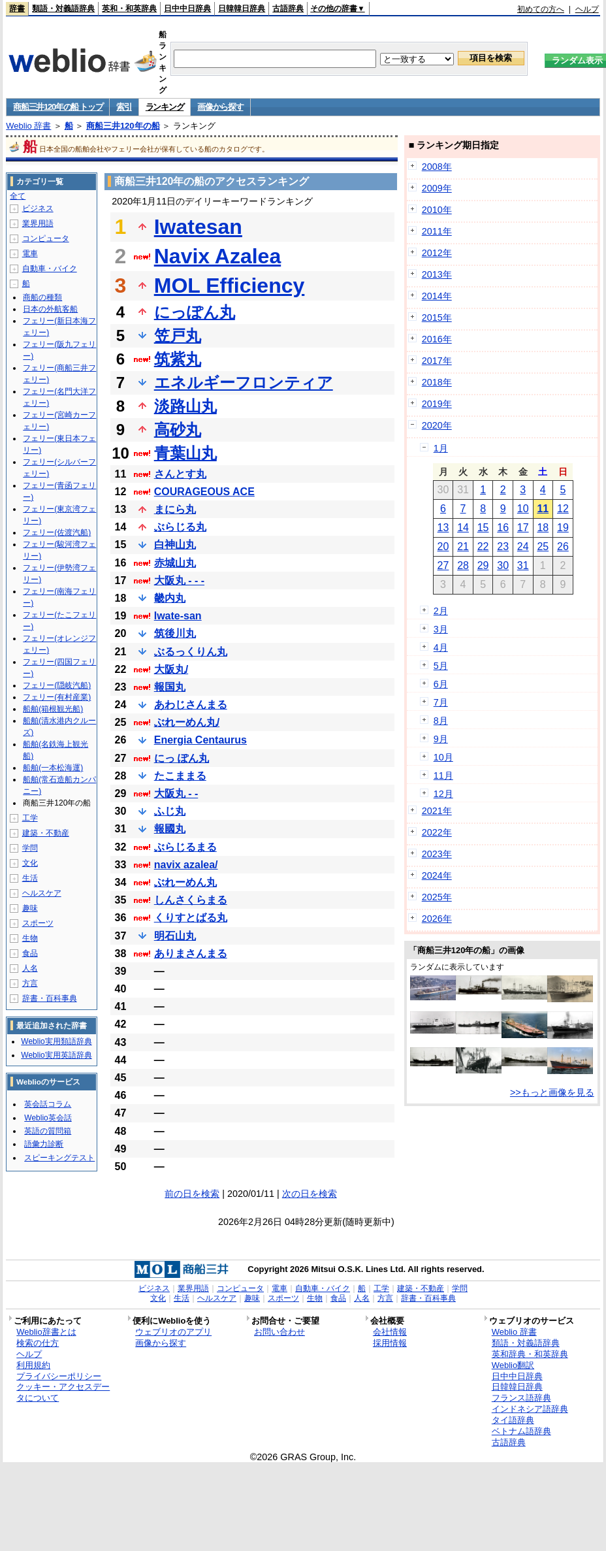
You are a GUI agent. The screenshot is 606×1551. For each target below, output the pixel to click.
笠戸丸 (177, 335)
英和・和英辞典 (129, 8)
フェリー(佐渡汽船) (57, 532)
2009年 (437, 188)
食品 (30, 953)
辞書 (17, 8)
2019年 (437, 404)
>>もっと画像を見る (552, 1092)
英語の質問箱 (47, 1130)
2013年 (437, 274)
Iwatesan (198, 226)
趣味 (30, 908)
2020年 (437, 425)
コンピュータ (45, 238)
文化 (30, 863)
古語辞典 (288, 8)
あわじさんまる (190, 704)
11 (543, 508)
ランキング (165, 107)
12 (563, 508)
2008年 (437, 166)
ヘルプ (587, 9)
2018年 (437, 382)
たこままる (180, 775)
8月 (441, 720)
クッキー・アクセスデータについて (63, 1392)
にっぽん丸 (194, 312)
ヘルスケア (41, 893)
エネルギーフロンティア (243, 382)
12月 (443, 794)
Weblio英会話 (47, 1117)
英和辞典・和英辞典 (530, 1354)
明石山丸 (175, 935)
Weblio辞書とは (46, 1332)
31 (523, 565)
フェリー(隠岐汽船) (57, 685)
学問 (30, 848)
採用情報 (390, 1343)
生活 (30, 878)
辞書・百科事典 (49, 998)
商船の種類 (42, 297)
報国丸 (169, 687)
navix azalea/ (186, 864)
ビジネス (38, 208)
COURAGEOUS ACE (204, 491)
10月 (443, 757)
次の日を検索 (309, 1193)
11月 (443, 775)
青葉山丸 (185, 453)
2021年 (437, 811)
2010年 (437, 209)
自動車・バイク (49, 268)
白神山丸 (175, 544)
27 (443, 565)
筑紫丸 (177, 359)
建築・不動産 (45, 833)
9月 (441, 739)
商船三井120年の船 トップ (58, 107)
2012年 (437, 253)
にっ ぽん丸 (181, 758)
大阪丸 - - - (179, 580)
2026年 (437, 918)
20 (443, 546)
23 (503, 546)
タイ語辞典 (513, 1420)
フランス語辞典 (521, 1398)
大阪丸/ (171, 669)
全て (17, 196)
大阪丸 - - (176, 793)
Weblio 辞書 (28, 126)
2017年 (437, 360)
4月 (441, 647)
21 (463, 546)
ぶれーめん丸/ (186, 722)
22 (483, 546)
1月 (441, 448)
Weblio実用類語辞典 (56, 1041)
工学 (30, 818)
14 (463, 527)
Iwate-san (178, 615)
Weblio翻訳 (513, 1365)
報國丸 (169, 828)
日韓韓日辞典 (241, 8)
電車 (30, 253)
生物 (30, 938)
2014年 (437, 296)
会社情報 (390, 1332)
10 (523, 508)
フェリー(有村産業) (57, 697)
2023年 (437, 854)
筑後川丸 (175, 633)
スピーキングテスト (59, 1157)
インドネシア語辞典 (530, 1409)
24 (523, 546)
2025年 (437, 897)
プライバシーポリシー (58, 1376)
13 (443, 527)
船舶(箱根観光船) (53, 708)
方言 (30, 983)
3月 (441, 629)
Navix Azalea (217, 256)
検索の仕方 (37, 1343)
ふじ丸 (169, 811)
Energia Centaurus (200, 739)
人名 (30, 968)
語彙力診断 (43, 1144)
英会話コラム (47, 1104)
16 (503, 527)
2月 (441, 611)
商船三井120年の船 (123, 126)
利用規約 (33, 1365)
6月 (441, 684)
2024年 (437, 875)
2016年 (437, 339)
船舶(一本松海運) (53, 767)
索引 (123, 107)
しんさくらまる (190, 900)
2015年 (437, 317)
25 (543, 546)
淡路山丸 (185, 406)
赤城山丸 (175, 562)
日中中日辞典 (187, 8)
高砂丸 (177, 429)
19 (563, 527)
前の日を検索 (192, 1193)
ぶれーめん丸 (185, 882)
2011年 (437, 231)
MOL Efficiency (229, 285)
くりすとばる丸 (190, 917)
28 (463, 565)
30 (503, 565)
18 (543, 527)
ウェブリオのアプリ (173, 1332)
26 (563, 546)
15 (483, 527)
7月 (441, 702)
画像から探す (220, 107)
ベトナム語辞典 (521, 1431)
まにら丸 (175, 509)
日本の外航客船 (50, 309)
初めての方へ (540, 9)
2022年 (437, 832)
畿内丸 (169, 598)
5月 (441, 666)
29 (483, 565)
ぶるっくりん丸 (190, 651)
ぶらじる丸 (180, 526)
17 (523, 527)
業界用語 (38, 223)
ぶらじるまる (185, 847)
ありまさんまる (190, 953)
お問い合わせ (279, 1332)
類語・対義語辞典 (63, 8)
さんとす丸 (180, 474)
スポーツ (38, 923)
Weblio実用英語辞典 (56, 1055)
